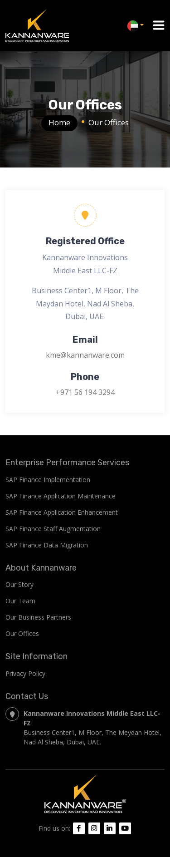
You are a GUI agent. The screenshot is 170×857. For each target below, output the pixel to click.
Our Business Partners (38, 617)
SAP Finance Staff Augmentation (53, 528)
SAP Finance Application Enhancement (61, 512)
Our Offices (22, 633)
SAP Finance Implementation (47, 479)
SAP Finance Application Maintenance (60, 496)
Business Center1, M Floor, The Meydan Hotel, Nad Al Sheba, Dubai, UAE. (83, 727)
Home (59, 122)
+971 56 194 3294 (85, 392)
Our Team (20, 600)
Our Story (19, 584)
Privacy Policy (25, 673)
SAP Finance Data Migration (46, 545)
